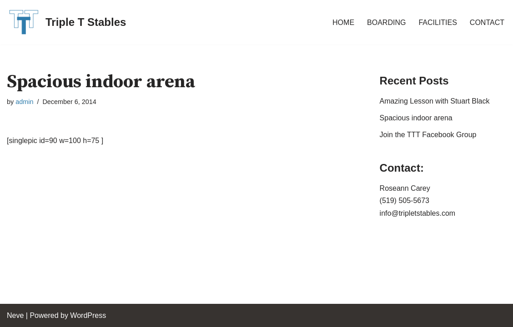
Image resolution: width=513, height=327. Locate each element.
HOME (343, 22)
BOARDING (386, 22)
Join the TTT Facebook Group (428, 135)
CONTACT (487, 22)
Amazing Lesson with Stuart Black (435, 101)
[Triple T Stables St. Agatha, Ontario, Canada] (66, 22)
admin (24, 101)
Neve (15, 315)
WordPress (88, 315)
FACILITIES (437, 22)
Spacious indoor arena (416, 118)
